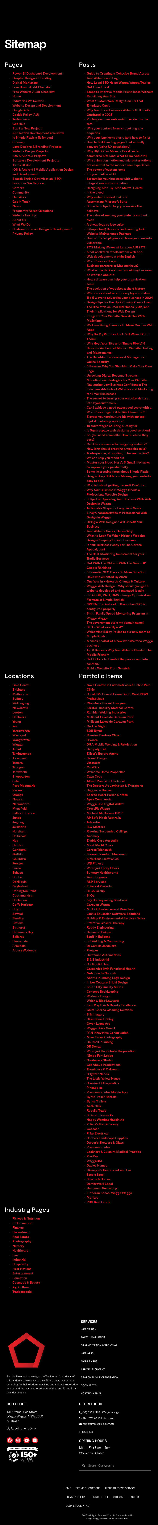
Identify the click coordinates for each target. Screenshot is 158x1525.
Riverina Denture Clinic (103, 735)
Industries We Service (28, 101)
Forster (17, 863)
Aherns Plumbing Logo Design (108, 977)
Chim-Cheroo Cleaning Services (110, 1010)
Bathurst (18, 927)
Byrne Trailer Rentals (101, 1096)
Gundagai (19, 849)
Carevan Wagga (98, 904)
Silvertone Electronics (102, 859)
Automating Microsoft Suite (107, 201)
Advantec (94, 822)
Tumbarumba (21, 753)
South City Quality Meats (105, 987)
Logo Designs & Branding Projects (36, 146)
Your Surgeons (97, 877)
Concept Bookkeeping (102, 991)
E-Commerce (21, 1223)
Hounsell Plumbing (100, 1042)
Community (20, 192)
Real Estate (20, 1236)
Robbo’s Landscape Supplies (107, 1138)
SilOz (90, 895)
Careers (18, 188)
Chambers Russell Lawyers (106, 703)
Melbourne (20, 694)
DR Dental (94, 1046)
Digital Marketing (25, 82)
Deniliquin (19, 881)
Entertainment (22, 1273)
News (16, 206)
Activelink (94, 1106)
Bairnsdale (20, 941)
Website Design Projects (30, 151)
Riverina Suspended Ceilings (107, 831)
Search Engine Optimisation (99, 1377)
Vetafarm (93, 762)
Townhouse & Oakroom (103, 1069)
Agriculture (20, 1287)
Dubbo (17, 877)
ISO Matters (96, 826)
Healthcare (20, 1250)
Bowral (17, 913)
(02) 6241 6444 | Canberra (96, 1418)
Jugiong (18, 822)
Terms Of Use (21, 165)
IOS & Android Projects (29, 155)
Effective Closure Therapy (105, 923)
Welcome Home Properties (106, 772)
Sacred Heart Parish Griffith (107, 794)
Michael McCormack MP (105, 813)
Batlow (17, 923)
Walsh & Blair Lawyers (103, 1000)
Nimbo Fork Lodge (100, 1055)
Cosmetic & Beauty (26, 1282)
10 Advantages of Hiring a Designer (112, 425)
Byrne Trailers (96, 1101)
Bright (17, 909)
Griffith (17, 854)
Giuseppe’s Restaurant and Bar (109, 1170)
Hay (15, 840)
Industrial (19, 1259)
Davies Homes (97, 1165)
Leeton (17, 712)
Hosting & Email (91, 1393)
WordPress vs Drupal (102, 261)
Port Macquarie (23, 785)
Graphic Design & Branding (32, 78)
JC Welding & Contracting (105, 941)
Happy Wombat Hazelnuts (105, 1119)
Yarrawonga (21, 730)
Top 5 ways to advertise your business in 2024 (120, 297)
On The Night (96, 726)
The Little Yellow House (103, 1078)
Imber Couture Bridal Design (107, 982)
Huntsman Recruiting (102, 1188)
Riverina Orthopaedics (103, 1083)
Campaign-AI (96, 749)
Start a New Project (27, 128)
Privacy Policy (22, 233)
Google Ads (20, 110)
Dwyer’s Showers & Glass (105, 1142)
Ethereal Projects (99, 886)
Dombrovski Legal (100, 1183)
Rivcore (92, 740)
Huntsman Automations (104, 955)
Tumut (16, 749)
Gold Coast (20, 685)
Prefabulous (95, 698)
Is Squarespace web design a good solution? (118, 430)
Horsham (18, 831)
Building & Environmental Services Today (116, 918)
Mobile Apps (89, 1361)
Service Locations (88, 1488)
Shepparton (21, 776)
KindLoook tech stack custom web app (114, 252)
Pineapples (94, 1087)
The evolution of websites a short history (116, 288)
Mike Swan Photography (104, 1037)
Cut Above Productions (103, 1064)
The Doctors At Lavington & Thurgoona (115, 785)
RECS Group (96, 891)
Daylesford (20, 886)
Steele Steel (95, 1174)
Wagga (17, 744)
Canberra (19, 717)
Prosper (92, 950)
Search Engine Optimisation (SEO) (36, 178)
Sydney (17, 698)
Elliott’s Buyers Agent (102, 753)
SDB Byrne (94, 730)
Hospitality (20, 1264)
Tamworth (19, 772)
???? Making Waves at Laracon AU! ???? (116, 247)
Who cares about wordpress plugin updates (118, 293)
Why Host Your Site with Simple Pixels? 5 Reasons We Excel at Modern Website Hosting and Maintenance (120, 348)
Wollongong (20, 703)
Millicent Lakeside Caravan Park (110, 717)
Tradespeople (22, 1291)
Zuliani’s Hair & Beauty (103, 1124)
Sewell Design (97, 758)
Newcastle (20, 707)
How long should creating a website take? (117, 448)
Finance (18, 1227)
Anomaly (93, 836)
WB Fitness (95, 863)
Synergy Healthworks (102, 872)
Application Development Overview (38, 133)
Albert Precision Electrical (106, 781)
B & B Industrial (98, 959)
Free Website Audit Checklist (33, 91)
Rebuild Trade (96, 1110)
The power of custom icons (106, 169)
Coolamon (19, 900)
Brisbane (18, 689)
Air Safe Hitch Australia (104, 817)
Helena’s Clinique (99, 932)
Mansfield (19, 808)
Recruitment (21, 1232)
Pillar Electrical (97, 1133)
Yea (14, 726)
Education (19, 1278)
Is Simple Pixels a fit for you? (32, 137)
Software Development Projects (35, 160)
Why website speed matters (107, 197)
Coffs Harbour (22, 904)
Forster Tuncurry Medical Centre (110, 707)
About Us (19, 220)
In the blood (95, 192)
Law (15, 1255)
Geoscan (93, 1128)
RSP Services (96, 881)
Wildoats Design (98, 996)
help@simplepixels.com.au (96, 1424)
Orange (17, 794)
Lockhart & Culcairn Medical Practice (114, 1151)
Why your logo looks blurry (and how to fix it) (118, 137)
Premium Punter (98, 1147)
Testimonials (21, 119)
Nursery (18, 1246)
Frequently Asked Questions (32, 210)
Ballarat (18, 936)
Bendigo (18, 918)
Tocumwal (19, 758)
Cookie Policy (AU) (25, 114)
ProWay (92, 1156)
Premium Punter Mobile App (107, 1092)
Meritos (92, 1197)
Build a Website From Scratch (108, 668)
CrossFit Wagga (98, 808)
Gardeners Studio (99, 1060)
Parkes (17, 790)
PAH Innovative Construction (107, 1032)
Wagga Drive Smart (101, 1028)
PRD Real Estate (98, 1202)
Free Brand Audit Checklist (32, 87)
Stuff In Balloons (98, 936)
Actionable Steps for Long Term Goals (114, 508)
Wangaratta (21, 740)
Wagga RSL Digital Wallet (105, 804)
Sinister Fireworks (100, 1115)
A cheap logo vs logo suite (105, 224)
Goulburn (19, 859)
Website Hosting (24, 215)
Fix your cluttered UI (101, 174)
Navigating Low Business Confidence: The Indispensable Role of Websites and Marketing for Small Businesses (120, 389)
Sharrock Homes (98, 1179)
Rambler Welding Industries (106, 712)
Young (16, 721)
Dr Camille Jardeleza (101, 945)
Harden (17, 845)
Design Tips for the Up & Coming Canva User (119, 302)
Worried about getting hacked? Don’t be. (116, 485)
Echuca (17, 872)
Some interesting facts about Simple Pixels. (118, 471)
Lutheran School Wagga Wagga (109, 1193)
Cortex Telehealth (99, 849)
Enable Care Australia (102, 840)
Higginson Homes (99, 790)
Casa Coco (94, 776)
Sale (15, 781)
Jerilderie (19, 826)
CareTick (93, 767)
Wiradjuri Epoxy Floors (103, 868)
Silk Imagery (95, 1014)
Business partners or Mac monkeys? (112, 265)
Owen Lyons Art (98, 1023)
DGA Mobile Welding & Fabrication (112, 744)
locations (86, 1432)
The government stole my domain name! (115, 622)
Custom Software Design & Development (42, 229)
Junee (16, 817)
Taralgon (18, 767)
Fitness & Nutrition (26, 1218)
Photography (21, 1241)
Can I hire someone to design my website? (117, 444)
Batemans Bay (22, 932)
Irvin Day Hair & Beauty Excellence (111, 1005)
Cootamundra (22, 895)
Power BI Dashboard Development (37, 73)
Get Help (18, 123)
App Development (93, 1369)
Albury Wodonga (24, 950)
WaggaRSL (95, 1161)
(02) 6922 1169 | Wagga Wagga (99, 1412)
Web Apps (87, 1353)
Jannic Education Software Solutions (113, 913)
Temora (17, 762)
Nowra (17, 799)
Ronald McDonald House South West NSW (117, 694)
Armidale (19, 945)
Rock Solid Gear (98, 964)
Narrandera (20, 804)
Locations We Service (28, 183)
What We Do (21, 224)
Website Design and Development (36, 105)
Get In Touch (21, 201)
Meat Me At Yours (100, 845)
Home (16, 96)
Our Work (19, 197)
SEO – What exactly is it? (105, 627)
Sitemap (18, 142)
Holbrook (19, 836)
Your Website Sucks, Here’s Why (110, 531)
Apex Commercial (99, 799)
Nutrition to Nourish (101, 973)
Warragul (19, 735)
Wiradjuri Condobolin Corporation (111, 1051)
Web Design (88, 1329)
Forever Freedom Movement (107, 854)
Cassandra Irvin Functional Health (111, 968)
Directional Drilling (100, 1019)
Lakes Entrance (23, 813)
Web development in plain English (111, 256)
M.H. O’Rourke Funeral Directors (110, 909)
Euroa (16, 868)
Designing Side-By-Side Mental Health (115, 188)
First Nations (21, 1268)
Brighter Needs (98, 1074)
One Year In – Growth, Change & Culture (116, 581)
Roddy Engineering (100, 927)
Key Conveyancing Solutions (107, 900)
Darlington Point (24, 891)
